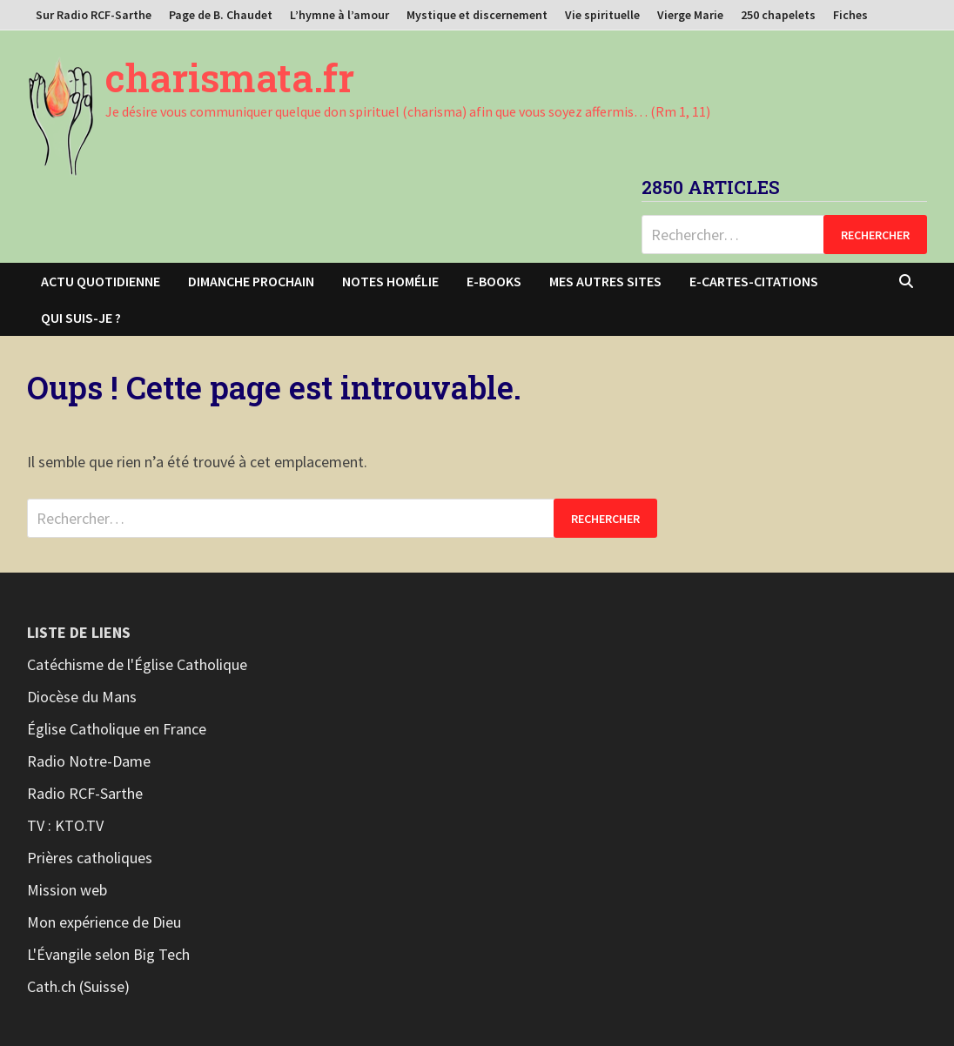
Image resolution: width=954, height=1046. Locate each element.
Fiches (850, 15)
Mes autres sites (605, 281)
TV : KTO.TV (65, 825)
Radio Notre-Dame (89, 761)
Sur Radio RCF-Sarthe (93, 15)
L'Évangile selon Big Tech (108, 954)
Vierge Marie (690, 15)
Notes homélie (390, 281)
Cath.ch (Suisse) (78, 986)
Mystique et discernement (477, 15)
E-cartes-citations (753, 281)
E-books (494, 281)
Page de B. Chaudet (220, 15)
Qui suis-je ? (81, 317)
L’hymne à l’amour (339, 15)
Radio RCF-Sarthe (85, 793)
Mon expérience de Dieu (104, 922)
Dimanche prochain (251, 281)
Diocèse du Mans (82, 697)
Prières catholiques (89, 858)
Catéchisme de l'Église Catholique (137, 664)
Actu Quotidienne (100, 281)
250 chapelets (778, 15)
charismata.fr (229, 77)
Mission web (67, 890)
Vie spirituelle (602, 15)
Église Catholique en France (116, 729)
